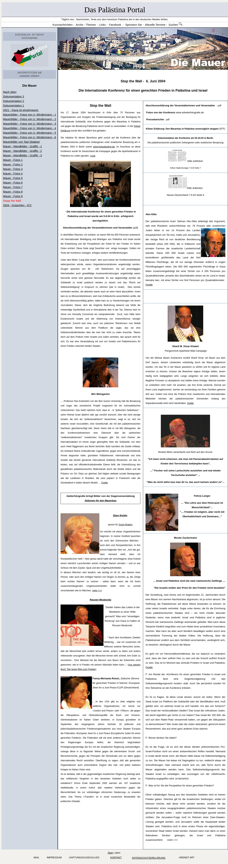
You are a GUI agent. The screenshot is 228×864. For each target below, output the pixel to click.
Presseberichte (155, 119)
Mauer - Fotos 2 (13, 164)
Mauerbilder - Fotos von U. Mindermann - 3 (29, 123)
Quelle (104, 482)
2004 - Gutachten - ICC (17, 205)
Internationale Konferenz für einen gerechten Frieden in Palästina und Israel (146, 90)
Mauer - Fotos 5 (13, 178)
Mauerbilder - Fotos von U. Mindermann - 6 (29, 137)
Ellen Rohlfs (120, 515)
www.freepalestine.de (104, 146)
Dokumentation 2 (13, 101)
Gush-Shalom (125, 524)
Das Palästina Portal (114, 9)
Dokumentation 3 (13, 96)
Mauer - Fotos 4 (13, 173)
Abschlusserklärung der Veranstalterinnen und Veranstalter (97, 227)
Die (25, 85)
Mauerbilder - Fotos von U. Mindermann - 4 (29, 128)
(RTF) (185, 128)
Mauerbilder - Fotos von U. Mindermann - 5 (29, 132)
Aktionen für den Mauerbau (100, 500)
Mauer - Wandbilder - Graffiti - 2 (22, 150)
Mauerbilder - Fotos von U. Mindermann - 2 (29, 119)
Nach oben (9, 91)
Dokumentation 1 (13, 105)
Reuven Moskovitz (100, 599)
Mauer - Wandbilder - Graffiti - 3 (22, 155)
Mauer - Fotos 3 (13, 169)
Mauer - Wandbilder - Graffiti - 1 (22, 146)
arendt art (186, 857)
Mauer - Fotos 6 (13, 182)
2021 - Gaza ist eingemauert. (21, 110)
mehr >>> (97, 590)
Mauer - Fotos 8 (13, 191)
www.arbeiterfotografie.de (175, 112)
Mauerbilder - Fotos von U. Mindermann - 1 (29, 114)
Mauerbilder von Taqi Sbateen (21, 141)
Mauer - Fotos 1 (13, 159)
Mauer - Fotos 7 (13, 187)
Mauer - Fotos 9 (13, 196)
